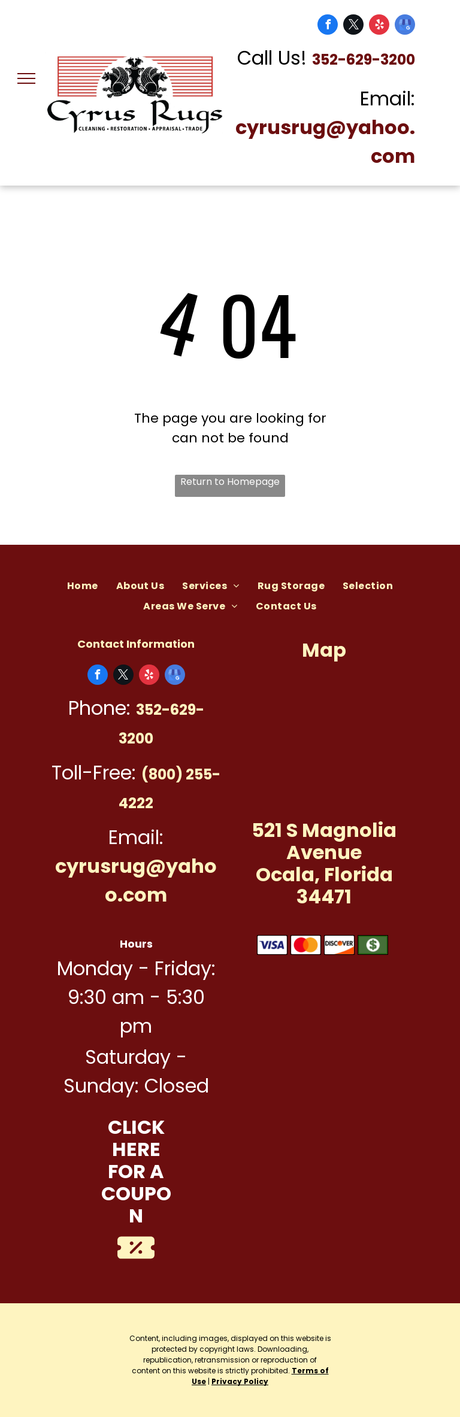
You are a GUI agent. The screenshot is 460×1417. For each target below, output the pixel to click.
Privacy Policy (239, 1381)
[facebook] (327, 26)
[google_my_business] (405, 26)
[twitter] (353, 26)
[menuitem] (82, 586)
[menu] (26, 78)
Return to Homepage (230, 481)
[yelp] (379, 26)
